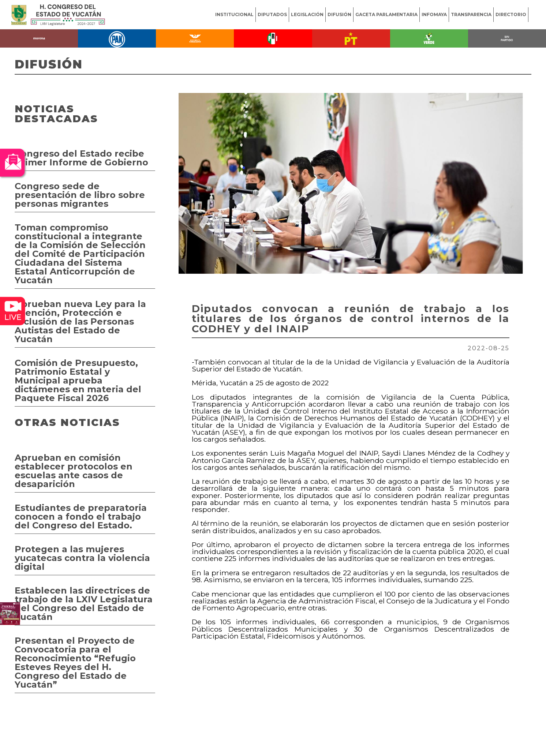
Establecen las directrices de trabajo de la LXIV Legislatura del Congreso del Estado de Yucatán (84, 603)
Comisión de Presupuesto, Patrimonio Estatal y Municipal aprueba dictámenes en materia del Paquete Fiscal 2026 (78, 380)
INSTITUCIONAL (234, 14)
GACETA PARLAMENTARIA (386, 14)
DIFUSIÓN (339, 14)
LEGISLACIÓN (307, 14)
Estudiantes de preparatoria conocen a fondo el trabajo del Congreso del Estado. (81, 516)
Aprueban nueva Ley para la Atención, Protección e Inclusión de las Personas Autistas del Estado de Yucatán (80, 321)
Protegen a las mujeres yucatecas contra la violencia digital (82, 558)
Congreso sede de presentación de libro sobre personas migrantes (80, 195)
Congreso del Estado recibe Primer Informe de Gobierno (81, 158)
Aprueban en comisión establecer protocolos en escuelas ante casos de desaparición (73, 470)
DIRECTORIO (510, 14)
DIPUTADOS (272, 14)
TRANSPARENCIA (471, 14)
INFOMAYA (434, 14)
